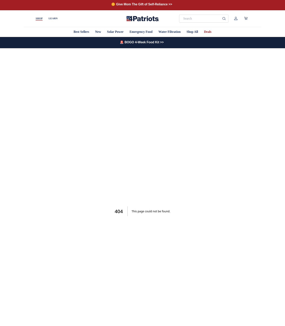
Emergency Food (140, 31)
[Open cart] (246, 18)
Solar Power (115, 31)
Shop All (192, 31)
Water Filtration (169, 31)
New (98, 31)
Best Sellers (81, 31)
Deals (207, 31)
